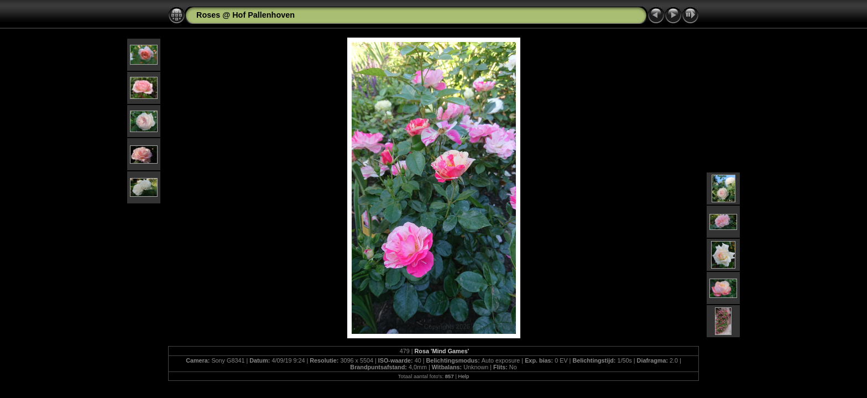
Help (463, 376)
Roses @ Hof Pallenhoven (245, 15)
